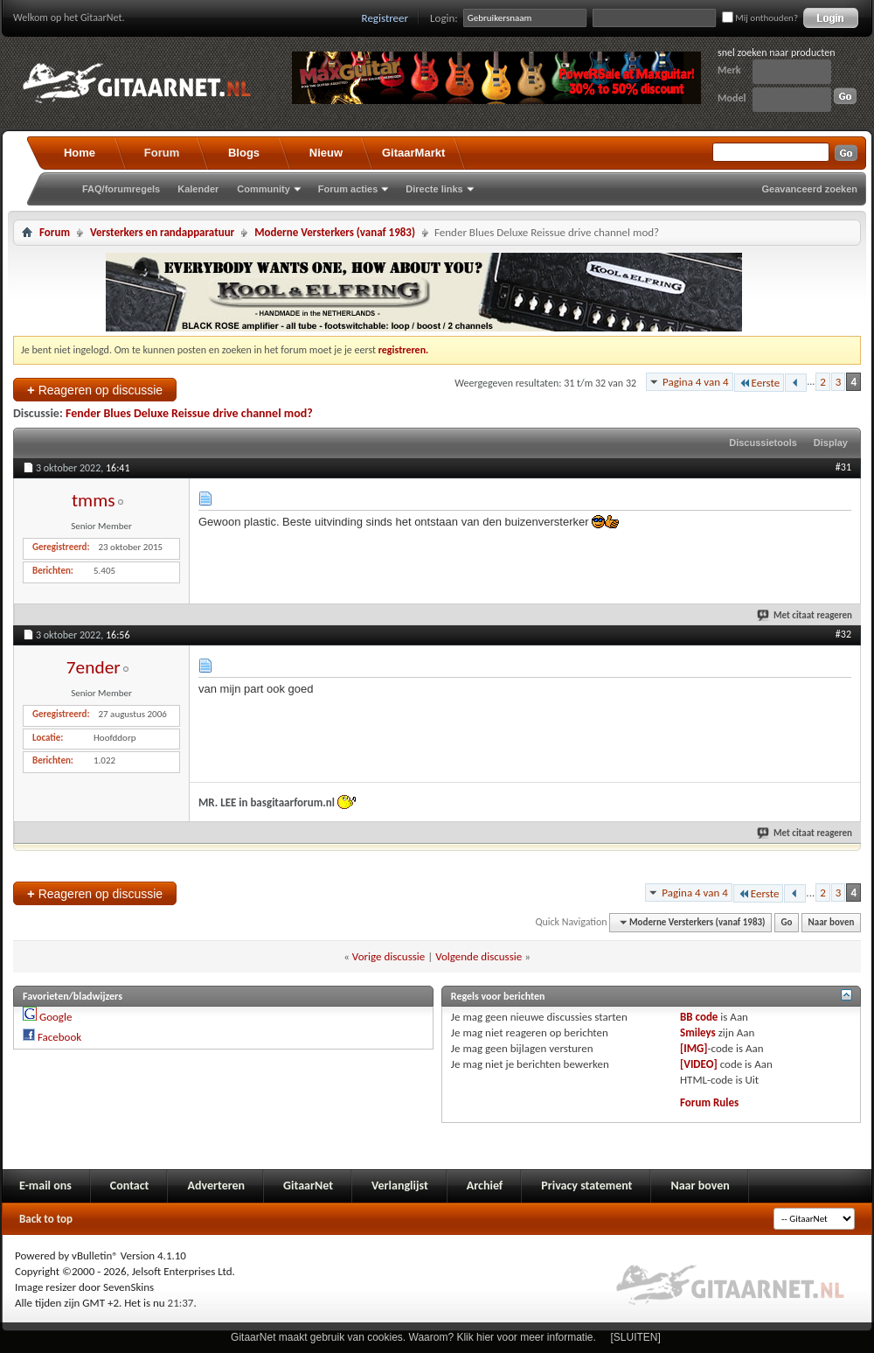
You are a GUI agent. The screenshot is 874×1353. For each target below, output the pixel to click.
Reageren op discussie (95, 389)
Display (831, 442)
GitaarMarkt (413, 152)
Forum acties (348, 189)
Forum (161, 152)
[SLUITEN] (636, 1337)
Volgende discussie (478, 956)
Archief (485, 1185)
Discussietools (763, 442)
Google (55, 1016)
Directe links (434, 189)
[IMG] (694, 1048)
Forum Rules (709, 1102)
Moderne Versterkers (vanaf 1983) (334, 232)
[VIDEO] (699, 1064)
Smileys (698, 1032)
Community (263, 189)
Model (732, 98)
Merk (729, 70)
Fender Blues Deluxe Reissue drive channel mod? (189, 413)
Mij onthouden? (760, 18)
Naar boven (831, 922)
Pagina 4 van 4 (695, 381)
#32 (843, 634)
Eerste (759, 382)
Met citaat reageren (805, 615)
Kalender (197, 189)
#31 (843, 467)
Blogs (244, 152)
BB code (699, 1016)
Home (79, 152)
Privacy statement (586, 1185)
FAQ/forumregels (121, 189)
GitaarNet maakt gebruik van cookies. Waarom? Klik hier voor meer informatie (412, 1337)
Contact (129, 1185)
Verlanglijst (399, 1185)
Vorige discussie (388, 956)
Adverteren (216, 1185)
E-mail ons (45, 1185)
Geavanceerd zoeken (809, 189)
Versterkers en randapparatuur (162, 232)
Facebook (59, 1036)
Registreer (385, 17)
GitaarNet (308, 1185)
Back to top (46, 1218)
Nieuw (326, 152)
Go (787, 922)
